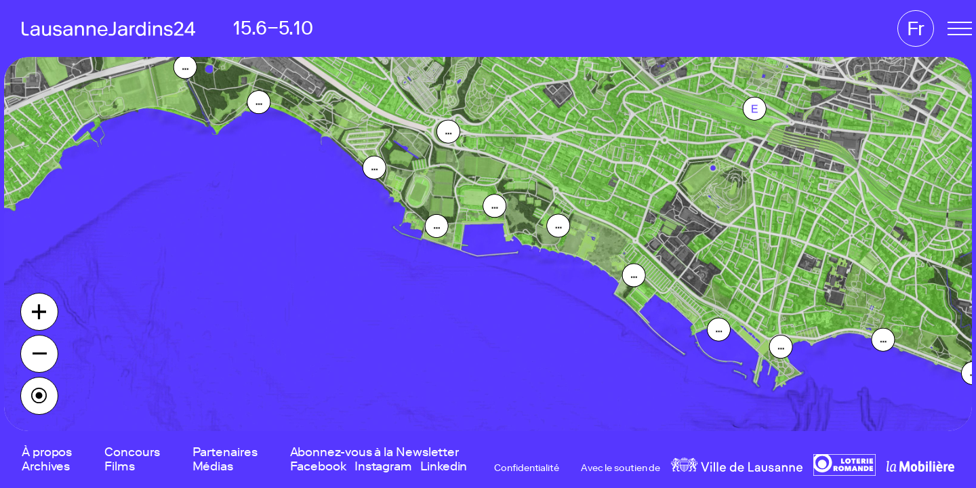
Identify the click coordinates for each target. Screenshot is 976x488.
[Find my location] (39, 396)
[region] (488, 244)
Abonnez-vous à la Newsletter (374, 452)
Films (119, 467)
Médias (212, 467)
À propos (47, 452)
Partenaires (225, 452)
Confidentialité (526, 468)
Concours (131, 452)
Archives (46, 467)
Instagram (383, 467)
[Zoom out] (39, 354)
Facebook (318, 467)
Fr (916, 28)
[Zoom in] (39, 312)
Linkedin (443, 467)
